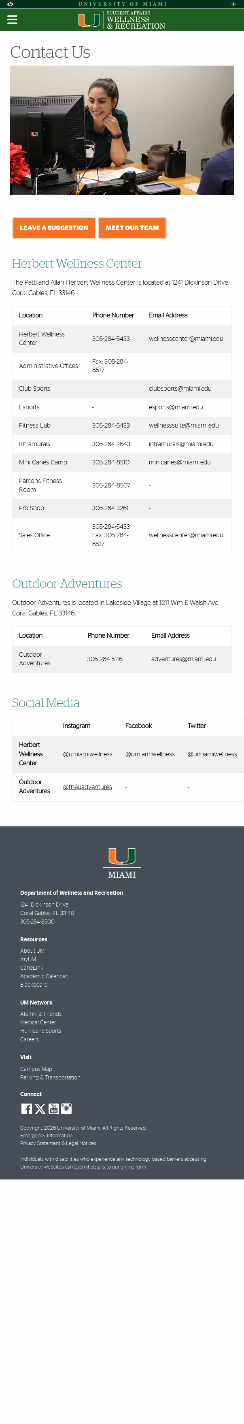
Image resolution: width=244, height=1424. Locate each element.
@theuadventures (87, 787)
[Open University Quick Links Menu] (234, 4)
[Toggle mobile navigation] (12, 19)
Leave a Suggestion (54, 228)
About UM (32, 951)
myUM (28, 959)
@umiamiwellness (87, 754)
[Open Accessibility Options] (10, 4)
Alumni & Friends (41, 1014)
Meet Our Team (132, 228)
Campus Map (36, 1069)
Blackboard (34, 985)
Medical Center (38, 1023)
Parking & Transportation (50, 1078)
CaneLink (31, 968)
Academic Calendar (44, 976)
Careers (29, 1040)
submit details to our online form (110, 1167)
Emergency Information (46, 1136)
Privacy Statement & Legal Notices (58, 1143)
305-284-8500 (37, 922)
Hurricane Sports (40, 1031)
